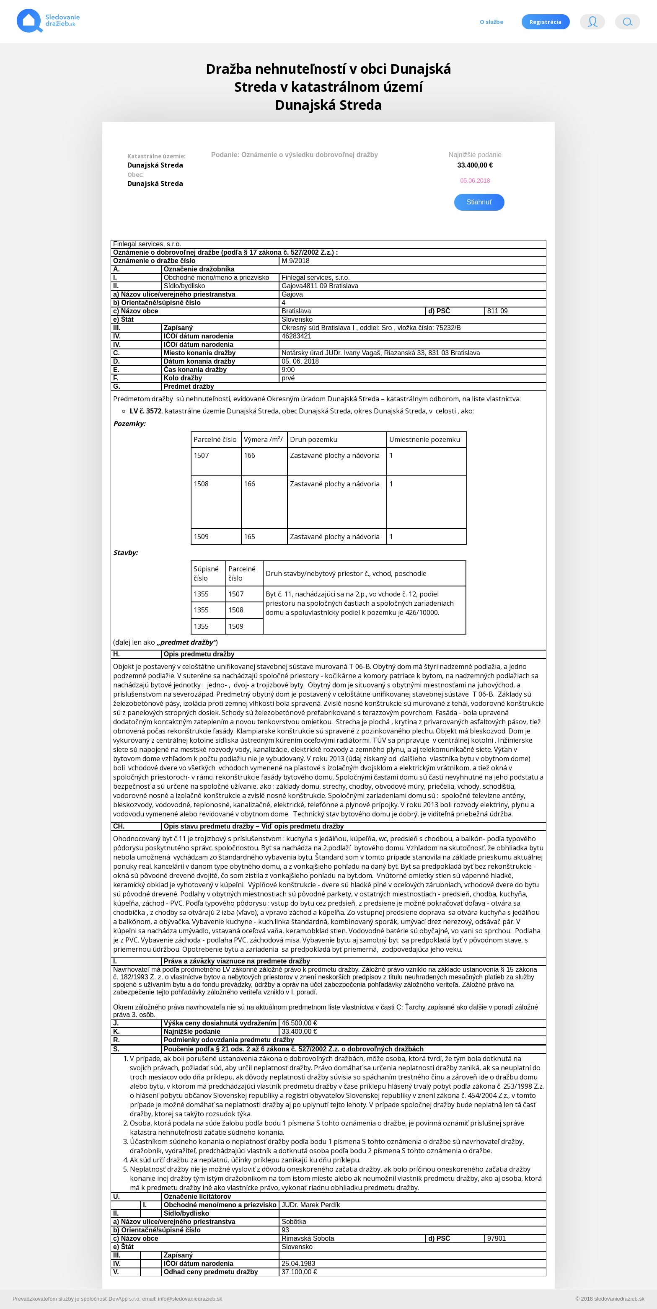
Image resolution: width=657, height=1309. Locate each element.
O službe (491, 22)
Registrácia (545, 22)
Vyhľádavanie (627, 23)
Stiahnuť (479, 201)
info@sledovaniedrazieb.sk (190, 1298)
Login (592, 23)
